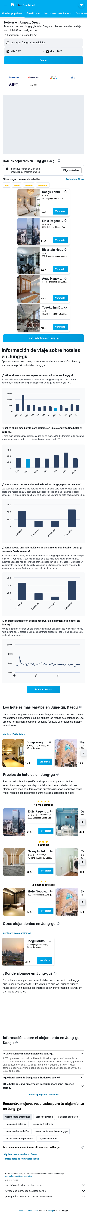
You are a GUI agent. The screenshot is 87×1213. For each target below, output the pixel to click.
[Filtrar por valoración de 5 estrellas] (43, 186)
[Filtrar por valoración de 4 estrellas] (29, 186)
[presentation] (59, 160)
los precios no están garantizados (18, 1176)
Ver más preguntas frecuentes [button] (43, 1094)
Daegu (51, 1211)
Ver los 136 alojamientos (17, 933)
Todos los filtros (75, 179)
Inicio (21, 1211)
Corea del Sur (32, 1211)
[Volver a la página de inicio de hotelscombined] (23, 4)
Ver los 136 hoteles (14, 734)
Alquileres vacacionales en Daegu (20, 1154)
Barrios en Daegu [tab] (44, 1117)
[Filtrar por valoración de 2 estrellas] (7, 186)
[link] (43, 338)
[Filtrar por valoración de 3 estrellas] (17, 186)
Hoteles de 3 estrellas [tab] (15, 1124)
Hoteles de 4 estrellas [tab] (42, 1124)
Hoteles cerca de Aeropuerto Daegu (21, 1158)
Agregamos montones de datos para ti (45, 1191)
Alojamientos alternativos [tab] (17, 1117)
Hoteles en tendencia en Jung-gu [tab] (51, 1131)
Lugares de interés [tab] (48, 1138)
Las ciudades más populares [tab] (19, 1138)
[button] (5, 4)
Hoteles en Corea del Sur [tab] (17, 1131)
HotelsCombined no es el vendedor (45, 1185)
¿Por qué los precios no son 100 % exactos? (45, 1196)
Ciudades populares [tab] (68, 1117)
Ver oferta (60, 211)
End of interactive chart (5, 471)
